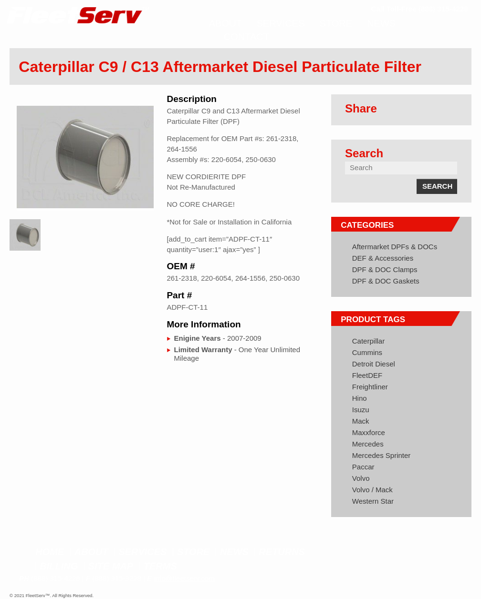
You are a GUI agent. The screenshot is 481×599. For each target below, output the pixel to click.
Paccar (363, 467)
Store (193, 552)
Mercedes (368, 444)
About (91, 552)
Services (142, 552)
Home (49, 552)
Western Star (373, 501)
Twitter (436, 553)
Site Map (110, 566)
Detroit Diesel (373, 364)
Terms (160, 566)
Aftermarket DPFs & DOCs (394, 247)
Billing (59, 566)
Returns (282, 552)
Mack (360, 421)
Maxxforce (368, 432)
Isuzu (360, 410)
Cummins (367, 352)
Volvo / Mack (372, 490)
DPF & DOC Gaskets (385, 281)
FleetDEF (367, 375)
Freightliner (370, 387)
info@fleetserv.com (184, 578)
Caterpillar (368, 341)
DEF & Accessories (382, 258)
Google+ (454, 553)
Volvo (361, 478)
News (234, 552)
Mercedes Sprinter (381, 455)
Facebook (418, 553)
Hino (359, 398)
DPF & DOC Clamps (385, 269)
